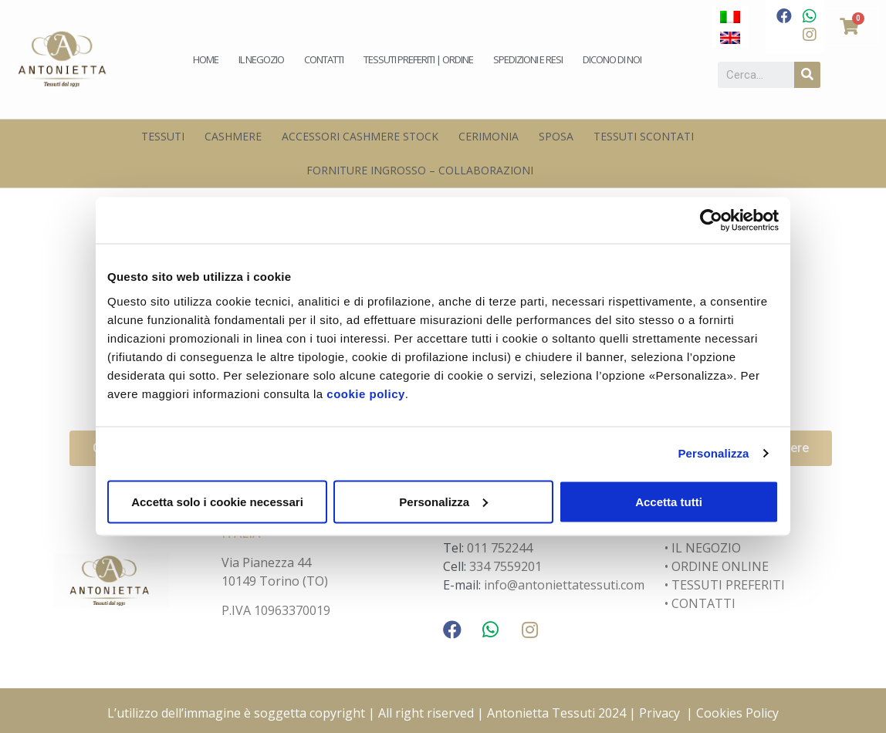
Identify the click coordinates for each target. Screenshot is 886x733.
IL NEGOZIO (704, 547)
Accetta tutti (668, 501)
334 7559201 (505, 566)
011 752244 (500, 547)
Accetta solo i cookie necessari (217, 501)
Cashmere (233, 136)
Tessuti (162, 136)
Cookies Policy (737, 712)
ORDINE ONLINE (720, 566)
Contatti (323, 59)
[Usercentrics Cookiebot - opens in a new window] (711, 220)
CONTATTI (703, 603)
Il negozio (261, 59)
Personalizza (713, 453)
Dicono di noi (612, 59)
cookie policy (365, 393)
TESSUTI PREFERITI (728, 584)
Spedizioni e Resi (528, 59)
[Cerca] (807, 75)
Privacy (659, 712)
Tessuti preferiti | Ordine (418, 59)
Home (205, 59)
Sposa (556, 136)
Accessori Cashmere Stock (360, 136)
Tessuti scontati (643, 136)
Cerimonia (488, 136)
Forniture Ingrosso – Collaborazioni (419, 170)
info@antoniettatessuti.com (564, 584)
